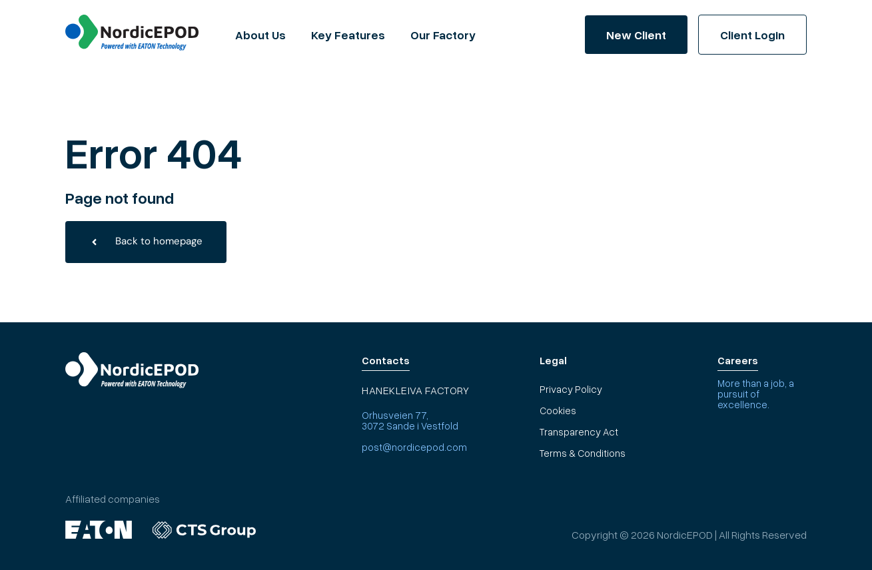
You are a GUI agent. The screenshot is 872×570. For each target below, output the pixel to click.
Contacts (386, 360)
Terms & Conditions (583, 452)
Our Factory (443, 34)
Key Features (348, 34)
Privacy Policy (571, 389)
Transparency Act (579, 431)
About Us (260, 34)
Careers (737, 360)
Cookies (558, 410)
